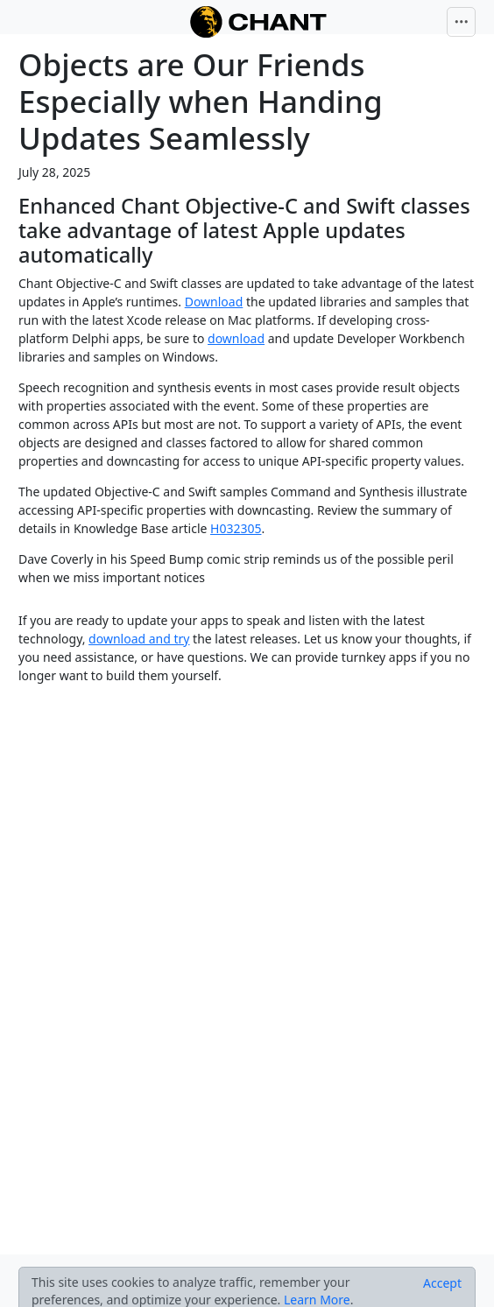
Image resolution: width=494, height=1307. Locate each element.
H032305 (235, 528)
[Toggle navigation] (461, 22)
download (236, 338)
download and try (138, 638)
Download (214, 301)
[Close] (442, 1283)
